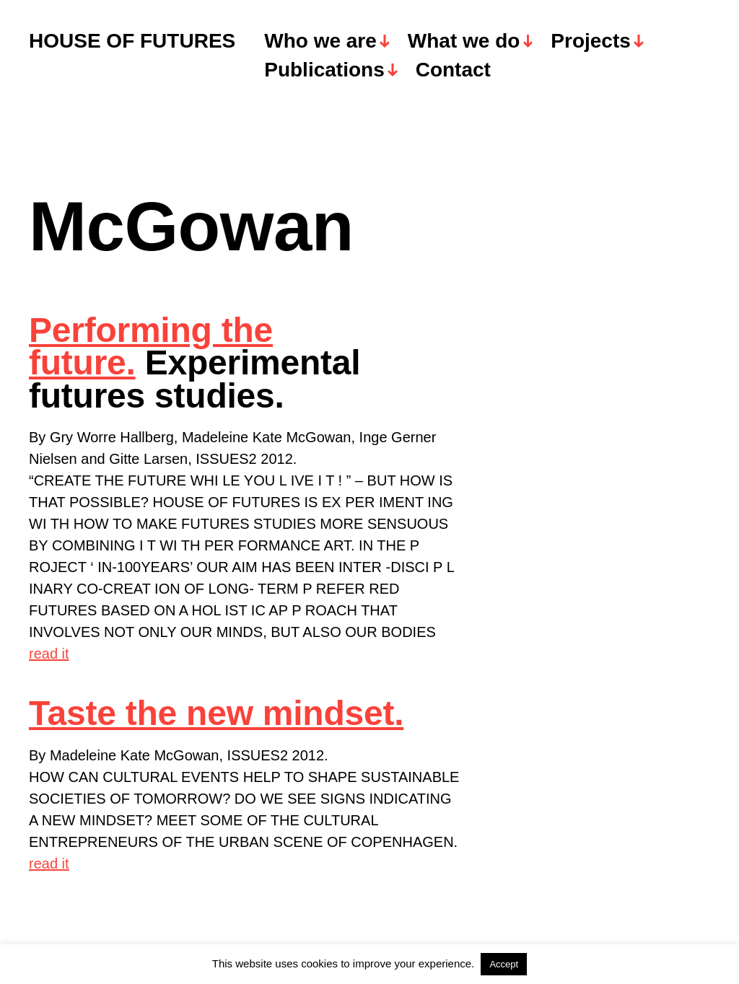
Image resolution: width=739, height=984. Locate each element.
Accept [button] (503, 964)
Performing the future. (151, 346)
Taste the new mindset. (216, 713)
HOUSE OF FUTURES (132, 41)
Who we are (320, 41)
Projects (591, 41)
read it (49, 654)
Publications (324, 70)
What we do (464, 41)
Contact (453, 70)
